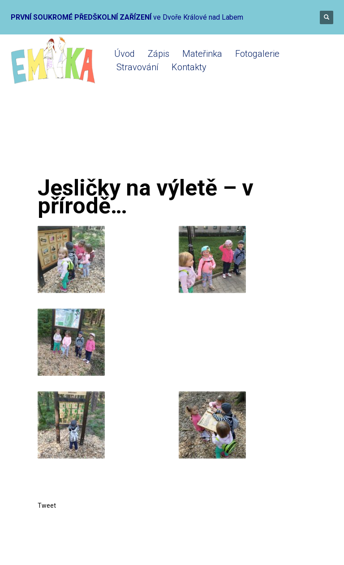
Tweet (47, 505)
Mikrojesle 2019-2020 (145, 139)
